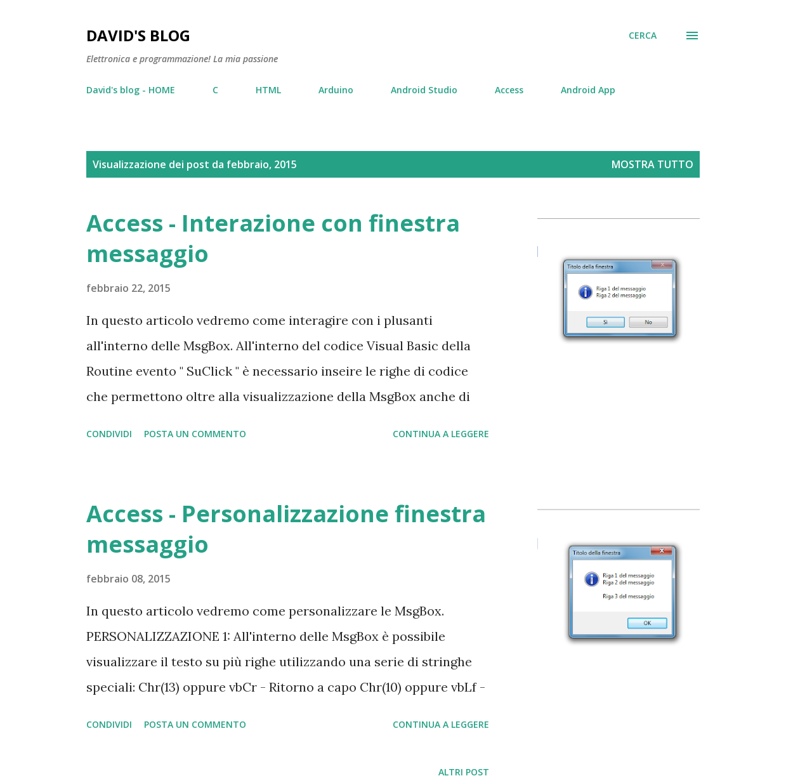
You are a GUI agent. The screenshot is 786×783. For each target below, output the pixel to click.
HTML (268, 90)
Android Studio (424, 90)
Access (509, 90)
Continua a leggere (441, 434)
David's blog (138, 35)
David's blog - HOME (130, 90)
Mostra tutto (652, 164)
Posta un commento (195, 434)
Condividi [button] (109, 434)
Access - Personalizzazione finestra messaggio (286, 529)
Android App (588, 90)
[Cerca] (643, 35)
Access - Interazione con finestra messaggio (273, 238)
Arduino (335, 90)
